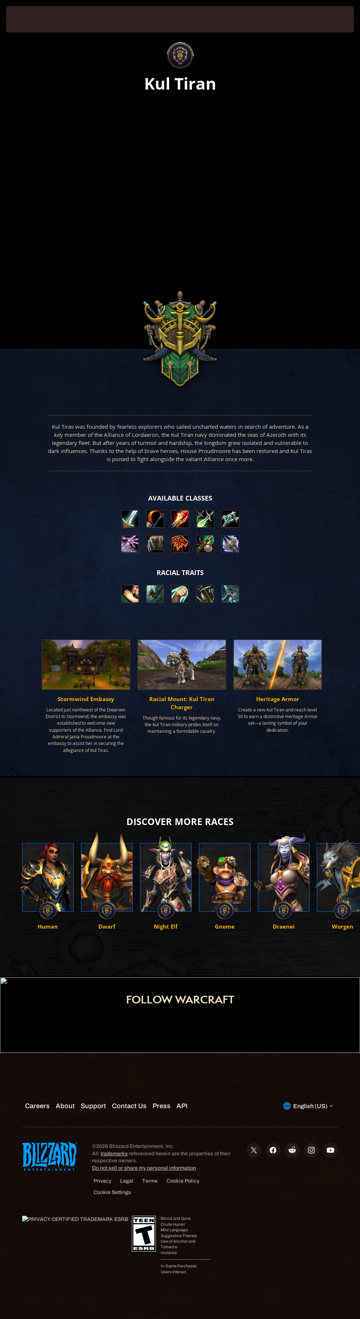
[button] (130, 594)
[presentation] (28, 19)
